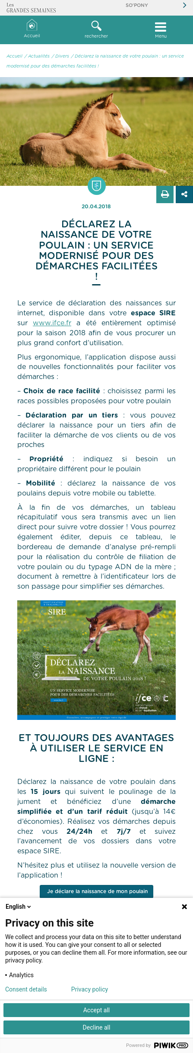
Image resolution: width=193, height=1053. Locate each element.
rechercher (96, 29)
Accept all (96, 1010)
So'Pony (137, 5)
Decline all (97, 1027)
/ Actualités (37, 56)
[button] (96, 30)
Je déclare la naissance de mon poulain (96, 891)
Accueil (32, 29)
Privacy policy (89, 989)
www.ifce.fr (52, 323)
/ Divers (60, 56)
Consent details (26, 989)
